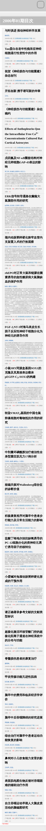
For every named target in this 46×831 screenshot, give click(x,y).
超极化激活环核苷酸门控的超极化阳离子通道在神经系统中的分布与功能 (24, 636)
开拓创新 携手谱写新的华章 (22, 91)
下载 (30, 38)
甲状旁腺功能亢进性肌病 (21, 676)
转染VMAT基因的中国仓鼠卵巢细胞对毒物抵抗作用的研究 (24, 417)
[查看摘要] (18, 38)
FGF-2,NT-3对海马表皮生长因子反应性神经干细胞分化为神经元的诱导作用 (24, 331)
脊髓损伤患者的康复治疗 (21, 658)
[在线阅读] (25, 38)
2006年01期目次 (18, 20)
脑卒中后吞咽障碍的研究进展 (24, 717)
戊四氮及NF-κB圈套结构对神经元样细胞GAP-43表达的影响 (23, 162)
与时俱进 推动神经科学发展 (22, 30)
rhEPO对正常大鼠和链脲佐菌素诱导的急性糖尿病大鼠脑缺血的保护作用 (24, 277)
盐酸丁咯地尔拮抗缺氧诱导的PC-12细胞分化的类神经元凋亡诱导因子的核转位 (24, 543)
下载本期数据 (5, 823)
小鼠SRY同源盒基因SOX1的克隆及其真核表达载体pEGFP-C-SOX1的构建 (23, 372)
